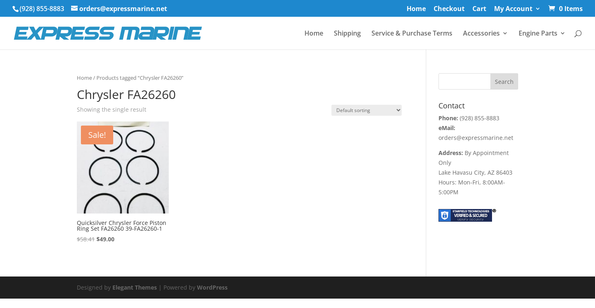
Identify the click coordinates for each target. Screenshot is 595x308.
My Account (513, 9)
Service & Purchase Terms (411, 34)
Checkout (449, 9)
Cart (479, 9)
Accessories (481, 34)
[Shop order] (366, 110)
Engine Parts (538, 34)
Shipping (347, 34)
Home (416, 9)
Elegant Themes (134, 287)
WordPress (212, 287)
